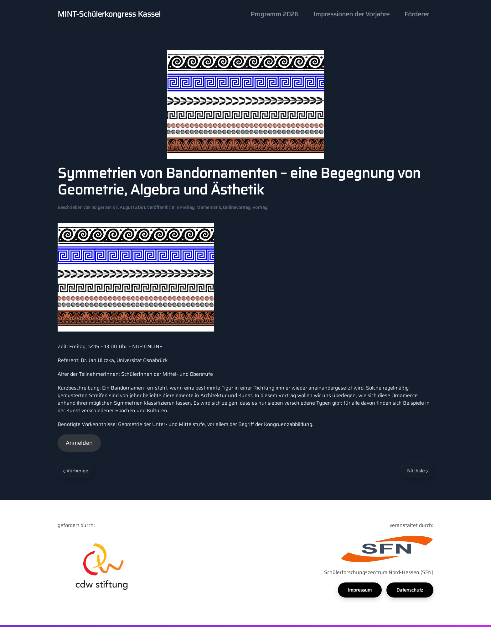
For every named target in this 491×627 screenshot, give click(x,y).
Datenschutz (409, 590)
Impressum (360, 590)
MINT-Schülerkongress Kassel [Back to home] (109, 14)
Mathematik (208, 207)
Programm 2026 (274, 14)
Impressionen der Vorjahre (351, 14)
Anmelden (79, 442)
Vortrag (259, 207)
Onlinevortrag (237, 207)
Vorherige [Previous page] (75, 471)
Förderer (417, 14)
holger (97, 207)
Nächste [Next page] (417, 471)
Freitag (187, 207)
